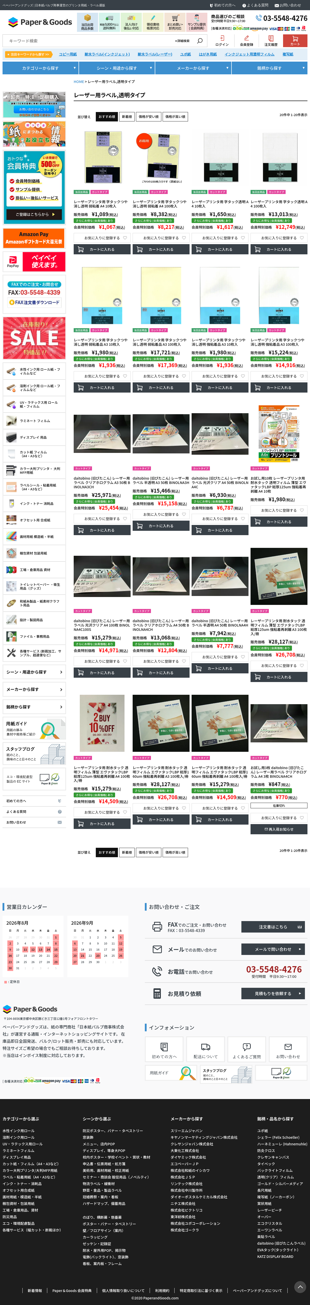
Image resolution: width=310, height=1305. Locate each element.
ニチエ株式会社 (182, 1203)
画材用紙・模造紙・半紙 (22, 1196)
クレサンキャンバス (273, 1157)
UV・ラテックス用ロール (23, 1143)
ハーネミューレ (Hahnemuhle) (282, 1143)
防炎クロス (266, 1150)
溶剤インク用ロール (19, 1137)
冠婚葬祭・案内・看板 (100, 1196)
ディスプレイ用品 (17, 1157)
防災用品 (10, 1216)
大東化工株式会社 (184, 1150)
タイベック (266, 1163)
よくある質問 (257, 5)
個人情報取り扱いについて (123, 1290)
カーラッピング (95, 1237)
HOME (79, 81)
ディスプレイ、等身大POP (104, 1150)
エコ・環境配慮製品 (19, 1223)
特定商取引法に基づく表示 (201, 1290)
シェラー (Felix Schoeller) (278, 1137)
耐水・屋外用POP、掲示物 (104, 1250)
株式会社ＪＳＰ (182, 1176)
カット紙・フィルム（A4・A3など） (32, 1163)
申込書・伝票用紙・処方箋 (104, 1163)
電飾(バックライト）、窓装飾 (105, 1256)
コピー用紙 (68, 54)
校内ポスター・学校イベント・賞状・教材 (116, 1157)
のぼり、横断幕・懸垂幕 (102, 1217)
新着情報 (35, 1290)
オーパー (264, 1216)
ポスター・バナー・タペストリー (109, 1223)
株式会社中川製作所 (186, 1190)
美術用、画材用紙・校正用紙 (106, 1170)
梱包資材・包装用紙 (19, 1203)
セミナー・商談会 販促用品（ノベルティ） (117, 1176)
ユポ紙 (185, 54)
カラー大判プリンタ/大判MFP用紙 (30, 1170)
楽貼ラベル (266, 1236)
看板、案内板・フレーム (102, 1263)
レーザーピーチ (269, 1210)
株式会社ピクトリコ (186, 1210)
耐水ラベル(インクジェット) (107, 54)
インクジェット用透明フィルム (249, 54)
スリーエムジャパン (186, 1130)
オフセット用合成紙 (19, 1190)
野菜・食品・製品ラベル (102, 1190)
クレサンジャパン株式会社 (191, 1143)
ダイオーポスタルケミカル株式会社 (198, 1196)
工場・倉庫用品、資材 (20, 1210)
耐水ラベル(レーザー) (155, 54)
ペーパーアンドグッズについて (257, 1290)
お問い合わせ (290, 5)
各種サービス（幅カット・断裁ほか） (33, 1229)
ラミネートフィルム (18, 1150)
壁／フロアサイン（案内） (104, 1230)
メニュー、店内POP (99, 1143)
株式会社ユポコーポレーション (195, 1223)
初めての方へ (225, 5)
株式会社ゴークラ (184, 1229)
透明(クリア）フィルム (275, 1176)
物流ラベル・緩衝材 (99, 1183)
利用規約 (162, 1290)
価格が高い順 (175, 116)
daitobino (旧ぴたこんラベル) (281, 1243)
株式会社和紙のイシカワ (190, 1170)
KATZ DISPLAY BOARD (275, 1256)
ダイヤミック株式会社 (188, 1157)
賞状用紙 (264, 1203)
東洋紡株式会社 (182, 1216)
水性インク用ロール (19, 1130)
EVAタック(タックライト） (278, 1249)
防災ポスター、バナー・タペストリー (113, 1130)
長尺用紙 (264, 1190)
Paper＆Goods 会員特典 (72, 1290)
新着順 (127, 116)
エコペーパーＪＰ (184, 1163)
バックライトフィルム (274, 1170)
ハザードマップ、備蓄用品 (104, 1203)
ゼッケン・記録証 (97, 1243)
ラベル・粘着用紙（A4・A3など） (30, 1176)
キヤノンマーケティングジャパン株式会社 (204, 1137)
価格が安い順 (149, 116)
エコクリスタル (269, 1223)
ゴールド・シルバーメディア (280, 1183)
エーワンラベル (269, 1229)
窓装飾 (88, 1137)
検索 (199, 41)
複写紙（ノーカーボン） (276, 1196)
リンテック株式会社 (186, 1183)
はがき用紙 (208, 54)
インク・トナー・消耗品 (22, 1183)
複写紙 (288, 54)
